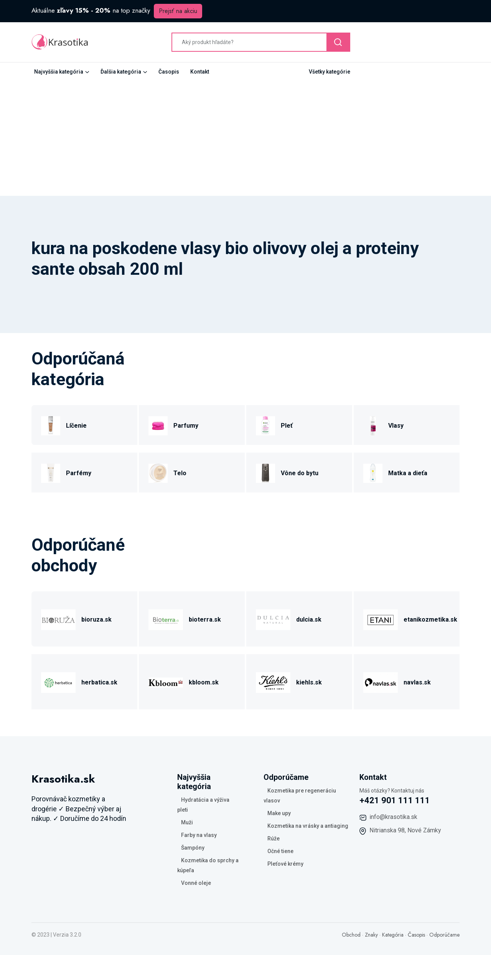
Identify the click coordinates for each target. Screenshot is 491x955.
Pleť (287, 425)
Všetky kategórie (329, 72)
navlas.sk (417, 682)
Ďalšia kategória (121, 72)
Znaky (371, 935)
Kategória (393, 935)
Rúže (273, 838)
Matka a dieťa (407, 473)
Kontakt (199, 72)
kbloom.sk (204, 682)
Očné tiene (280, 851)
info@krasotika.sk (393, 816)
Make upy (279, 813)
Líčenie (76, 425)
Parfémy (78, 473)
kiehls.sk (309, 682)
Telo (179, 473)
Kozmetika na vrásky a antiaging (307, 826)
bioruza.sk (96, 619)
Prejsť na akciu (178, 11)
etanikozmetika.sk (430, 619)
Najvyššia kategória (58, 72)
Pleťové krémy (285, 864)
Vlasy (396, 425)
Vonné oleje (196, 883)
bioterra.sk (205, 619)
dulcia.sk (308, 619)
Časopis (168, 72)
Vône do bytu (299, 473)
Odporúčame (444, 935)
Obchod (351, 935)
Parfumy (185, 425)
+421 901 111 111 (394, 800)
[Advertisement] (245, 138)
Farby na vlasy (199, 835)
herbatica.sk (99, 682)
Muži (187, 822)
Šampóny (192, 848)
